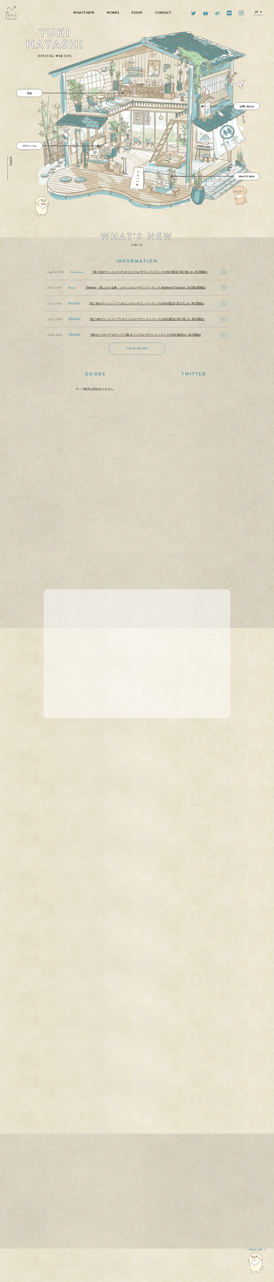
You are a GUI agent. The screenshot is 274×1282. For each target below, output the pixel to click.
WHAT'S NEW (83, 12)
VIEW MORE (137, 348)
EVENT (137, 12)
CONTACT (163, 12)
